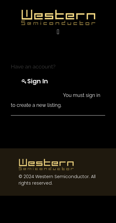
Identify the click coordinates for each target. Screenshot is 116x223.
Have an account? (33, 66)
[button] (58, 32)
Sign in (37, 81)
